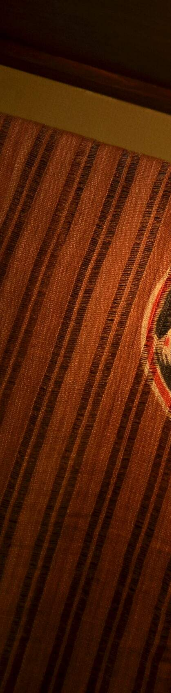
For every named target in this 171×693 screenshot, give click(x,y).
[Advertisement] (58, 296)
